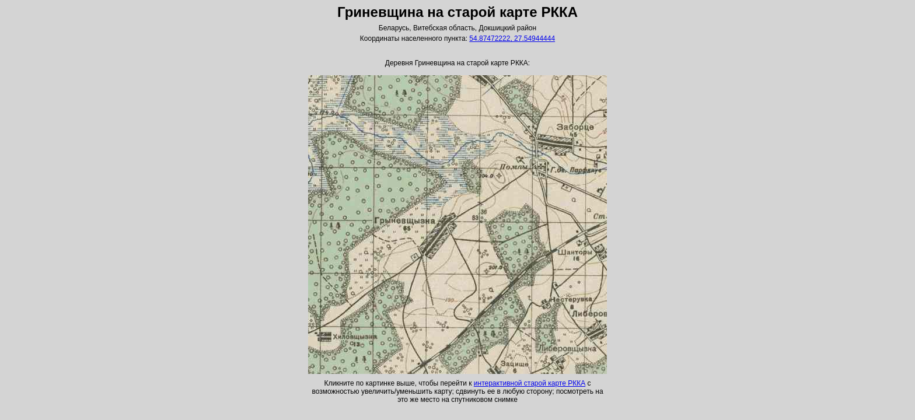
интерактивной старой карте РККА (529, 383)
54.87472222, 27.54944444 (512, 38)
